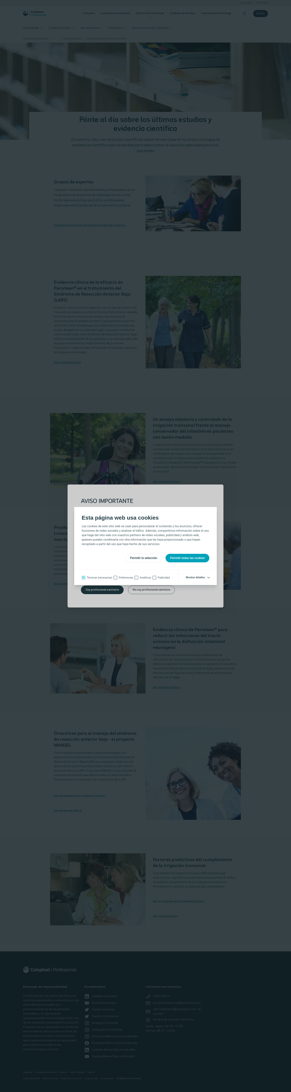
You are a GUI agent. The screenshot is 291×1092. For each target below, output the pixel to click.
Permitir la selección (143, 558)
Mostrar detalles (195, 577)
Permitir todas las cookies (187, 558)
